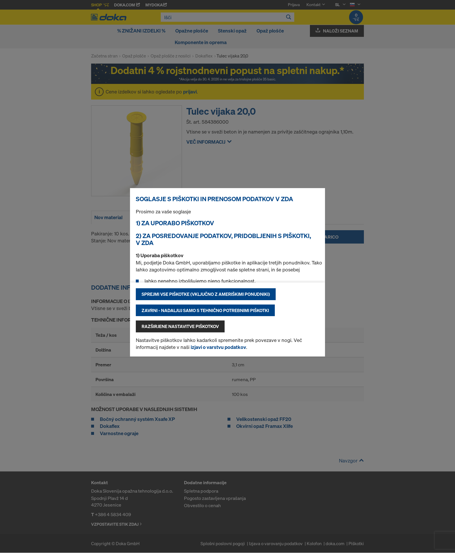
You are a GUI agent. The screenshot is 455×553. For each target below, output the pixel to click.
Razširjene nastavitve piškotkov (180, 326)
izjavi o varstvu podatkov (218, 347)
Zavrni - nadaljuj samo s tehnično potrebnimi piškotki (205, 310)
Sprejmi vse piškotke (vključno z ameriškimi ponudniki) (206, 294)
